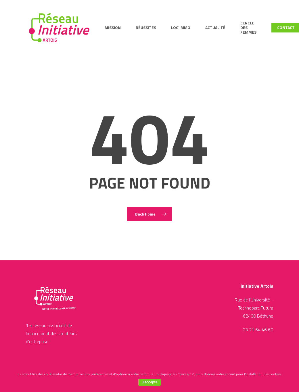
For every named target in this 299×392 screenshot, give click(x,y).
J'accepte (149, 382)
